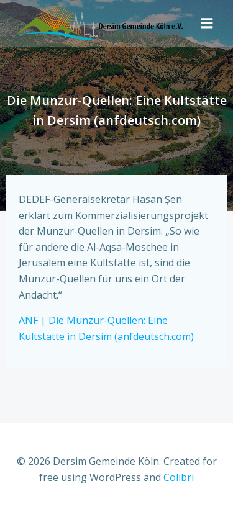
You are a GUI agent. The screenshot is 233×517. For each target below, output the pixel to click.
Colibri (178, 477)
